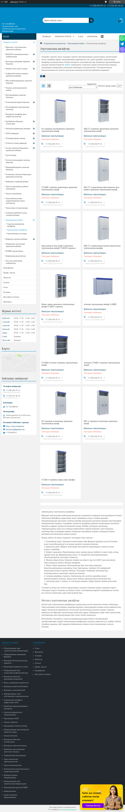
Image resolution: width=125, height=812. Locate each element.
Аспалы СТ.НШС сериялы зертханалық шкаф (102, 363)
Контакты (92, 36)
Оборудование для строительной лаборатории (16, 649)
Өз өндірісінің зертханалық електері (17, 108)
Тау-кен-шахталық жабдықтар (14, 262)
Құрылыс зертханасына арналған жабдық (16, 48)
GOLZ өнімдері (12, 133)
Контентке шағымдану (68, 809)
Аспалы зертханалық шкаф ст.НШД (100, 304)
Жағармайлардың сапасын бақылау (17, 168)
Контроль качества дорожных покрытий (13, 677)
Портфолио (8, 268)
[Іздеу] (91, 19)
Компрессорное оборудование (10, 776)
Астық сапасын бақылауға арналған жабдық (17, 149)
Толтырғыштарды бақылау (17, 102)
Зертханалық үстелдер (17, 233)
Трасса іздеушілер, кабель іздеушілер (17, 187)
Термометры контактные (15, 755)
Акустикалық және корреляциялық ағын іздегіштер (15, 200)
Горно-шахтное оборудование (10, 796)
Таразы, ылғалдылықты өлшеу (16, 89)
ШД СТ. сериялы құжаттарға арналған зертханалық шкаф (101, 130)
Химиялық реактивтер (16, 256)
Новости (7, 277)
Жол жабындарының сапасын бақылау (19, 81)
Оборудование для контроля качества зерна (16, 730)
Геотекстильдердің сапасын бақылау (18, 161)
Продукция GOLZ (11, 718)
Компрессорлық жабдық (16, 239)
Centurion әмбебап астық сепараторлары (16, 214)
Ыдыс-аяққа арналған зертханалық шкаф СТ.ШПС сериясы (57, 305)
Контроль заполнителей (14, 690)
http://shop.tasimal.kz (15, 426)
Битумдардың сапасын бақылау (16, 96)
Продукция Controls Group (15, 726)
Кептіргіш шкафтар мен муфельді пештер (16, 115)
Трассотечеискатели (13, 765)
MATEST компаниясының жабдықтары (17, 55)
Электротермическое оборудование (13, 713)
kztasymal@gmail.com (15, 429)
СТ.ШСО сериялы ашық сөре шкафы (58, 479)
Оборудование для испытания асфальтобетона (16, 671)
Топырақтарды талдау (15, 138)
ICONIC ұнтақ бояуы (14, 251)
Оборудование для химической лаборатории (15, 782)
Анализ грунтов (11, 722)
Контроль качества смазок (15, 745)
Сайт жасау (14, 2)
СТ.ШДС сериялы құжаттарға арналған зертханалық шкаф (59, 188)
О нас (80, 36)
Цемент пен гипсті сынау (16, 68)
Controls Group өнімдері (16, 143)
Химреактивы (10, 791)
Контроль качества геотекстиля (12, 740)
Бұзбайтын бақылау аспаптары (14, 122)
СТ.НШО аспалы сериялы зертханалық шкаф (59, 363)
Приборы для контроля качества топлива (14, 750)
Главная (46, 36)
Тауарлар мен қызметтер (55, 43)
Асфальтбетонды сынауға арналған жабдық (17, 74)
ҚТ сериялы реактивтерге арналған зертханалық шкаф (57, 130)
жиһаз (68, 64)
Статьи (6, 282)
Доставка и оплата (11, 297)
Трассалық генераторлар (17, 208)
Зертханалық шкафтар (17, 230)
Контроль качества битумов (16, 686)
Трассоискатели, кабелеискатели (11, 760)
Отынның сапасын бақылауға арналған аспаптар (18, 175)
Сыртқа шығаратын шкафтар (15, 225)
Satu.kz (73, 807)
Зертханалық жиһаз (76, 43)
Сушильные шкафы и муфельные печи (13, 701)
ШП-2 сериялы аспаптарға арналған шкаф (100, 422)
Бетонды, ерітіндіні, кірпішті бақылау (18, 62)
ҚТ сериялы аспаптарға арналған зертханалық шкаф (56, 422)
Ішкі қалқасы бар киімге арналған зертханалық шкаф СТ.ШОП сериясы (58, 247)
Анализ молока (10, 735)
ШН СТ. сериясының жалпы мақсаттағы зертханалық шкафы (102, 247)
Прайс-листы (9, 272)
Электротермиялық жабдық (18, 128)
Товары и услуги (63, 36)
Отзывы (6, 292)
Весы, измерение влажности (16, 682)
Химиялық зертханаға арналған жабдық (15, 245)
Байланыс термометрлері (17, 181)
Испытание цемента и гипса (16, 666)
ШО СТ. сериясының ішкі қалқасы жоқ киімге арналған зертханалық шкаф (101, 188)
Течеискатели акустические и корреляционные (16, 770)
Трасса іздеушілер (14, 193)
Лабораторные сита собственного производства (16, 695)
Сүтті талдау (11, 155)
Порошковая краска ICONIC (16, 787)
